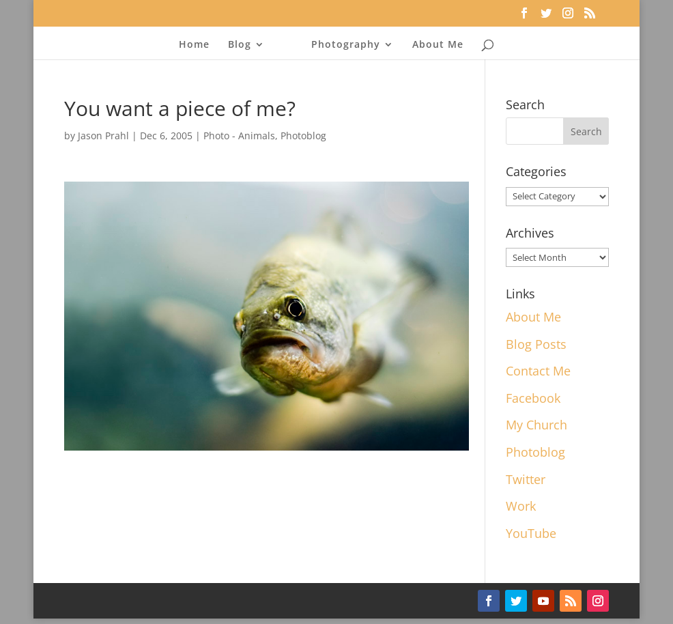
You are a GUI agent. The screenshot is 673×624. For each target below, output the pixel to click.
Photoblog (303, 135)
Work (521, 506)
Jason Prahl (103, 135)
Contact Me (538, 371)
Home (194, 45)
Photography (345, 45)
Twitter (525, 479)
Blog (239, 45)
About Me (437, 45)
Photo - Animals (239, 135)
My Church (536, 424)
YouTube (531, 533)
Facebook (533, 398)
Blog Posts (536, 344)
